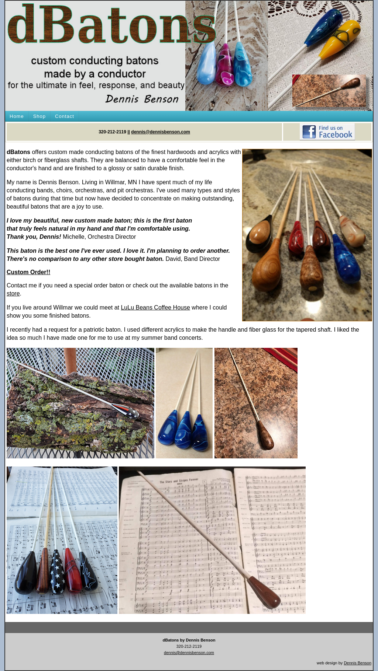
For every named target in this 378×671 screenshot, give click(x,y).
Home (17, 116)
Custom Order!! (28, 272)
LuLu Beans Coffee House (155, 307)
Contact (64, 116)
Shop (39, 116)
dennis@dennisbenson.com (160, 131)
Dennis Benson (357, 663)
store (13, 293)
